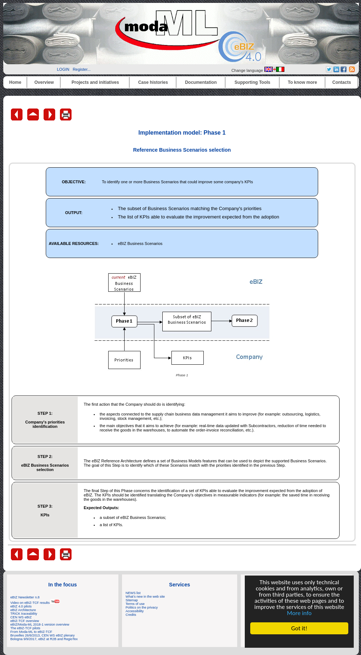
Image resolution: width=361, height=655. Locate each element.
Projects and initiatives (95, 82)
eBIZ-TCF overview (25, 621)
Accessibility (135, 611)
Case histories (153, 82)
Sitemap (132, 600)
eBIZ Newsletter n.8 (25, 597)
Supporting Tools (252, 82)
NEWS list (133, 593)
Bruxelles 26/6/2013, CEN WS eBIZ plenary (43, 635)
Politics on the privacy (142, 607)
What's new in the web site (145, 596)
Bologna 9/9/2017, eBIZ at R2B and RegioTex (44, 639)
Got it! (299, 628)
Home (15, 82)
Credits (131, 615)
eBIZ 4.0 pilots (21, 606)
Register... (82, 69)
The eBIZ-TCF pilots (25, 628)
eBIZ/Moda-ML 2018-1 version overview (40, 624)
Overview (44, 82)
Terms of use (135, 604)
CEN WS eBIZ (21, 617)
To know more (302, 82)
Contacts (341, 82)
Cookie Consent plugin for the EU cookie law (299, 641)
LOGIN (63, 69)
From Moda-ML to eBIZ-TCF (31, 632)
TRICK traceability (24, 613)
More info (299, 613)
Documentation (200, 82)
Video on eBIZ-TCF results (35, 603)
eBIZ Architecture (23, 610)
